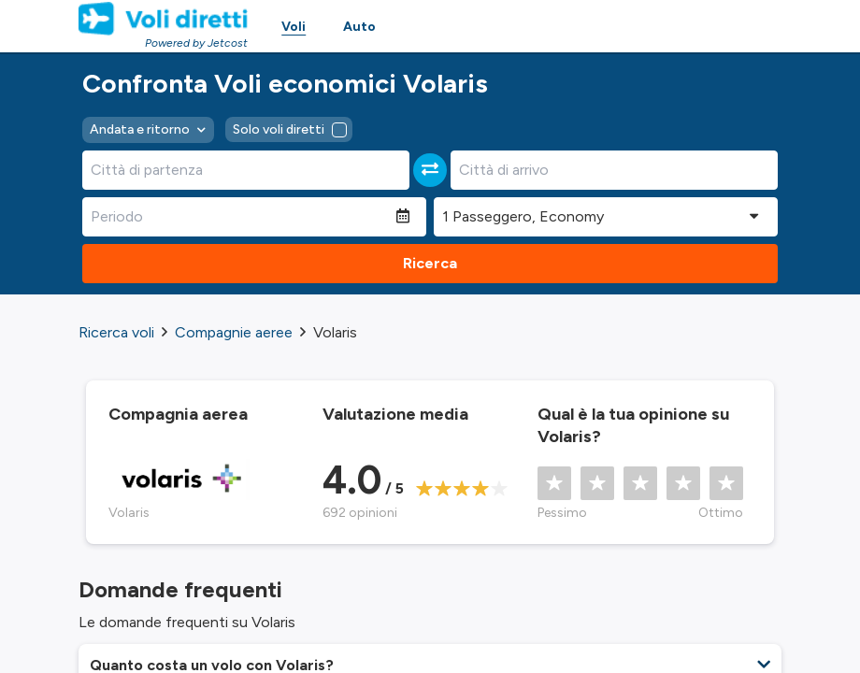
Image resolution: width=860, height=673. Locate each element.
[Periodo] (239, 217)
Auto (359, 27)
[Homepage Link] (163, 19)
